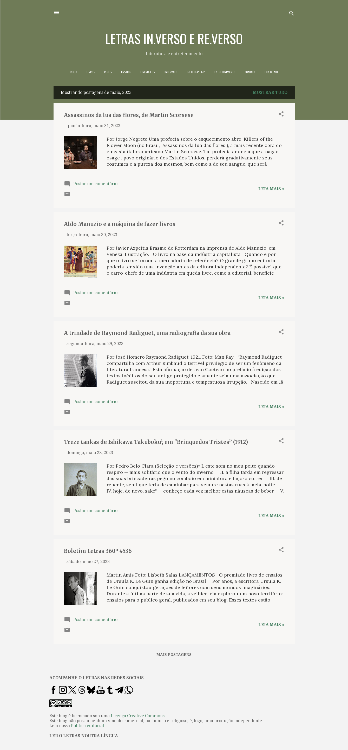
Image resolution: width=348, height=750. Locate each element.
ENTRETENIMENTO (224, 72)
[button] (281, 115)
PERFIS (108, 72)
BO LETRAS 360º (196, 72)
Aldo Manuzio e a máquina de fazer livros (119, 224)
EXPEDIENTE (271, 72)
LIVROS (91, 72)
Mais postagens (174, 654)
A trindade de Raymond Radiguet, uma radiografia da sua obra (147, 333)
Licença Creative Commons (138, 715)
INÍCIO (73, 72)
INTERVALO (171, 72)
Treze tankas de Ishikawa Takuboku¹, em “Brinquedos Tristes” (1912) (156, 442)
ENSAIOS (126, 72)
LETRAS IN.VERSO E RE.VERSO (174, 38)
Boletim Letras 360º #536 (98, 551)
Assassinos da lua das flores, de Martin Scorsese (129, 115)
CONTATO (250, 72)
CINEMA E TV (147, 72)
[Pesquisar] (291, 14)
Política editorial (87, 725)
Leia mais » (271, 188)
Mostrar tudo (270, 92)
